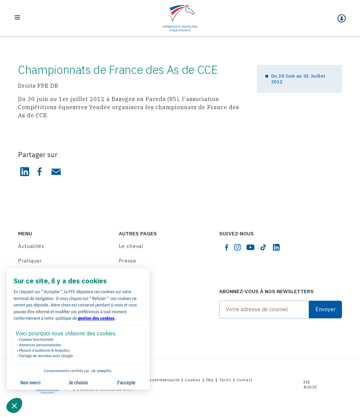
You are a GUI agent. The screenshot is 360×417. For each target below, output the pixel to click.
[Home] (180, 18)
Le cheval (131, 246)
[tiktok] (263, 247)
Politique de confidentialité (152, 380)
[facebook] (226, 247)
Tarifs (225, 380)
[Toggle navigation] (17, 17)
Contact (245, 380)
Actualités (31, 246)
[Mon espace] (342, 18)
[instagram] (237, 247)
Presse (127, 260)
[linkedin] (276, 247)
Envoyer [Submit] (325, 309)
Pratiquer (30, 260)
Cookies (192, 380)
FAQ (210, 380)
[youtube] (250, 247)
